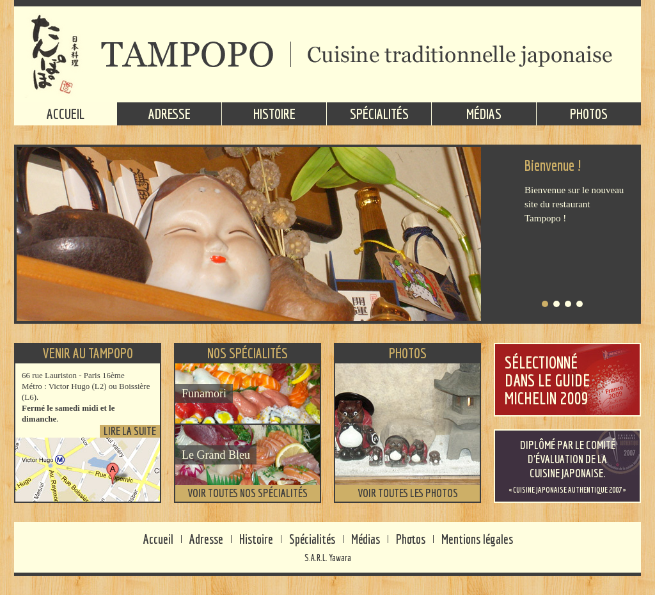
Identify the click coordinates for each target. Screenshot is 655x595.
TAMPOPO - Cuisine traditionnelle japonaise (327, 54)
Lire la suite (130, 431)
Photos (589, 114)
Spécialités (379, 114)
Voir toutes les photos (408, 493)
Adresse (169, 114)
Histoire (274, 114)
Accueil (65, 114)
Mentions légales (477, 539)
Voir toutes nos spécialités (247, 493)
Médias (483, 114)
